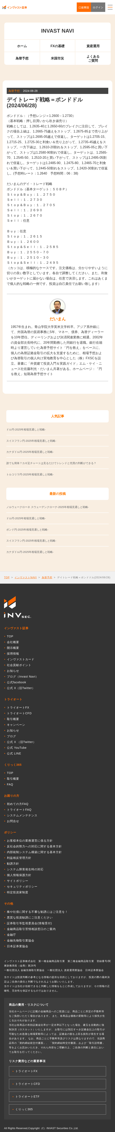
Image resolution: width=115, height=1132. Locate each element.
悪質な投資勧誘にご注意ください (30, 917)
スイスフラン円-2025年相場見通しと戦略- (31, 540)
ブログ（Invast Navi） (22, 676)
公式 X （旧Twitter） (21, 742)
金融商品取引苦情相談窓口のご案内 (31, 929)
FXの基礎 (57, 46)
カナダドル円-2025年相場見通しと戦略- (30, 551)
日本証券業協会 (17, 946)
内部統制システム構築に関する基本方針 (34, 852)
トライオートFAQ (19, 809)
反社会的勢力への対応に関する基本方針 (34, 846)
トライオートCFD (19, 713)
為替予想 (21, 58)
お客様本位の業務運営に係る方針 (30, 840)
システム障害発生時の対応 (25, 869)
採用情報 (13, 653)
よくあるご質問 (93, 58)
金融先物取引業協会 (20, 940)
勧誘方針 (13, 863)
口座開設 (84, 7)
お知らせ (13, 670)
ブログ (11, 736)
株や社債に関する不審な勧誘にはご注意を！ (37, 911)
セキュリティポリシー (22, 886)
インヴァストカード (20, 659)
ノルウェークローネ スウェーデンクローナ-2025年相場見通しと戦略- (47, 507)
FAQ (10, 784)
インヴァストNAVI (25, 577)
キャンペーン (16, 724)
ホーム (22, 46)
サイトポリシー (17, 880)
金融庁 (11, 934)
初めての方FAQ (17, 804)
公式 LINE (14, 753)
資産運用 (93, 46)
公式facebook (16, 682)
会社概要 (13, 642)
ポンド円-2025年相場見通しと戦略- (27, 529)
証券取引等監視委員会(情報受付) (29, 923)
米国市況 (57, 58)
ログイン (98, 7)
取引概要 (13, 719)
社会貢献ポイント (19, 665)
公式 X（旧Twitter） (21, 688)
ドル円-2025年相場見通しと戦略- (26, 518)
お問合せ (13, 821)
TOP (7, 577)
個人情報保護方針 (19, 875)
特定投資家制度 (17, 892)
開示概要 (13, 647)
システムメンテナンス (22, 815)
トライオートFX (18, 707)
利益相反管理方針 (19, 857)
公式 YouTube (17, 747)
